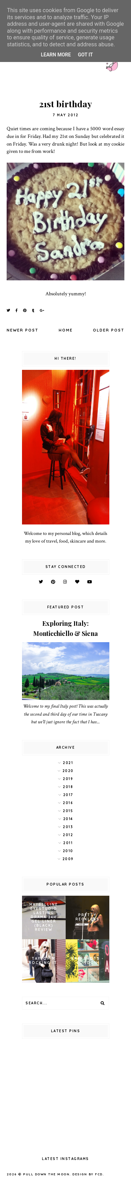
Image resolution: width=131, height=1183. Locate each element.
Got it (85, 54)
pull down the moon (46, 1174)
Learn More (56, 54)
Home (66, 330)
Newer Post (22, 330)
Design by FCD (87, 1174)
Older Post (108, 330)
